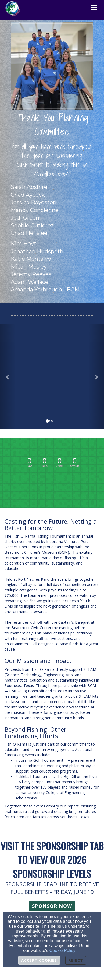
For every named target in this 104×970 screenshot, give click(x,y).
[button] (8, 376)
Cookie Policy (62, 950)
